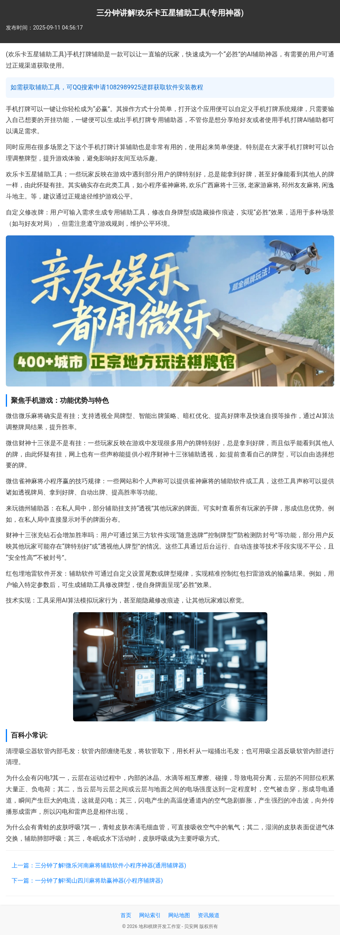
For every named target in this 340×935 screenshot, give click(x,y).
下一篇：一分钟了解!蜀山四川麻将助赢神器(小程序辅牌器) (87, 880)
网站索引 (150, 915)
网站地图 (179, 915)
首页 (125, 915)
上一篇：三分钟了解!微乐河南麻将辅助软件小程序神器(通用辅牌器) (99, 865)
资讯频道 (209, 915)
